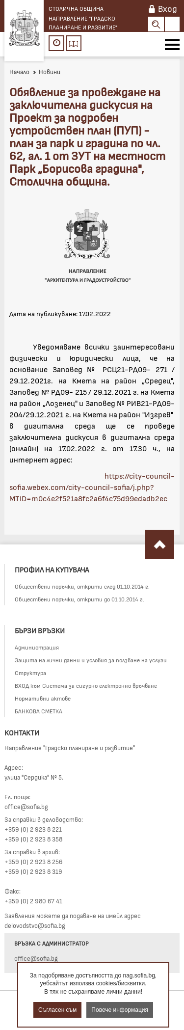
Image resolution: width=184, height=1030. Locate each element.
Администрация (37, 647)
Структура (30, 672)
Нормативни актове (43, 698)
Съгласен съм (57, 1009)
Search (156, 24)
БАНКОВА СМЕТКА (38, 710)
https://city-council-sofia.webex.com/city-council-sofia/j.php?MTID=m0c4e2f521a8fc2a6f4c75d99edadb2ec (92, 487)
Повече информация (119, 1009)
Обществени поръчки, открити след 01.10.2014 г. (82, 586)
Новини (46, 72)
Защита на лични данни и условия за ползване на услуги (91, 659)
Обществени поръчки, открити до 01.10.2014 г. (79, 599)
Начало (19, 72)
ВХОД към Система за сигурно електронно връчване (86, 685)
